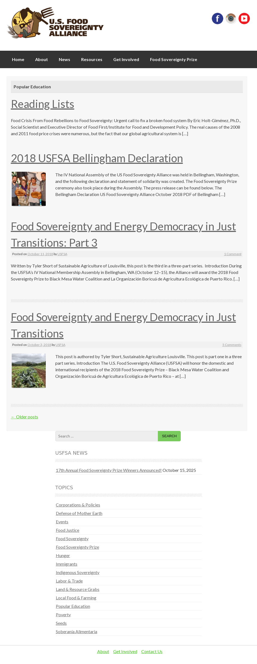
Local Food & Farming (76, 597)
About (41, 59)
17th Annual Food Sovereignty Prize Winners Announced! (109, 470)
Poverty (63, 614)
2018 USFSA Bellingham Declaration (97, 158)
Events (62, 521)
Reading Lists (42, 103)
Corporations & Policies (78, 504)
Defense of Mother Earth (79, 513)
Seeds (61, 623)
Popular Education (73, 606)
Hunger (63, 555)
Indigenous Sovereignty (77, 572)
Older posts (24, 416)
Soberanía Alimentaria (76, 631)
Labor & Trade (69, 580)
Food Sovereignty (72, 538)
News (64, 59)
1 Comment (232, 254)
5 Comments (231, 345)
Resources (91, 59)
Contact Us (152, 651)
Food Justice (67, 530)
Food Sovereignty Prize (173, 59)
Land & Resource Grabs (77, 589)
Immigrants (66, 563)
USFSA (62, 254)
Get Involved (126, 59)
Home (18, 59)
